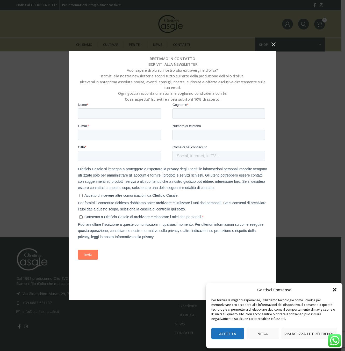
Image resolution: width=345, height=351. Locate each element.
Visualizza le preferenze (309, 333)
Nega (262, 333)
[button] (334, 289)
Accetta (227, 333)
